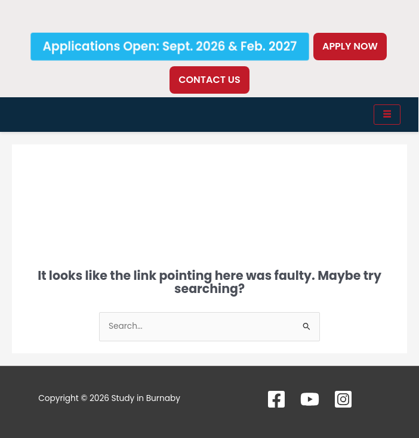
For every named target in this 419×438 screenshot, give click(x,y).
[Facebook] (276, 399)
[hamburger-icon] (387, 114)
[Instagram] (343, 399)
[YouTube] (309, 399)
